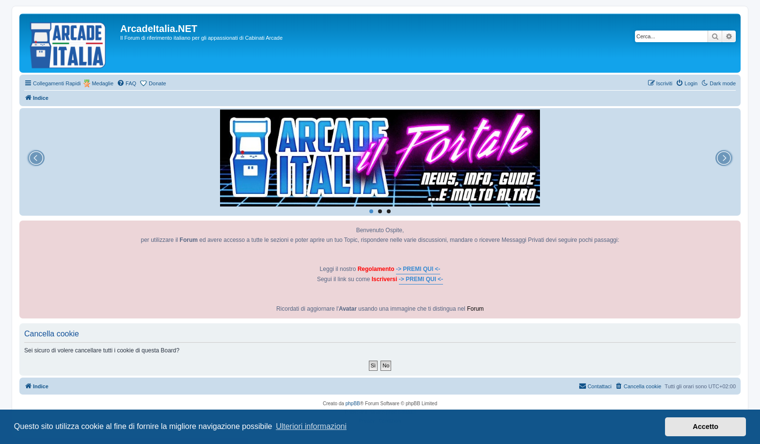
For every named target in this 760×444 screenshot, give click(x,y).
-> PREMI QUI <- (418, 269)
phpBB (353, 403)
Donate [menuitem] (157, 83)
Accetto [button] (705, 426)
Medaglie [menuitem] (102, 83)
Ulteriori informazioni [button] (311, 426)
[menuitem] (126, 83)
